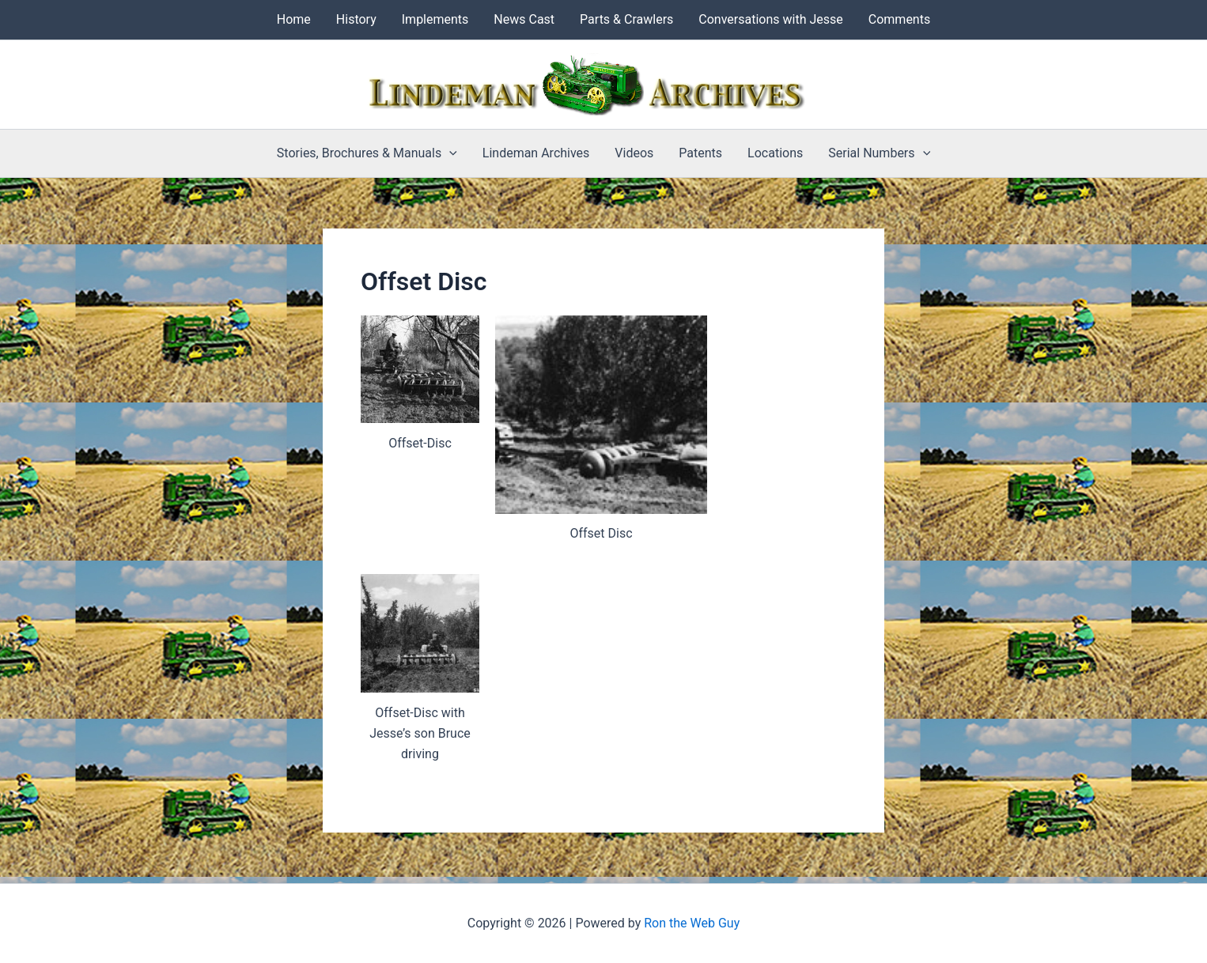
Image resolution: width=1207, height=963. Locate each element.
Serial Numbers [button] (879, 153)
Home (294, 19)
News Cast (524, 19)
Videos (634, 152)
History (356, 19)
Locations (775, 152)
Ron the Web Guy (692, 923)
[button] (449, 153)
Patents (700, 152)
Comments (899, 19)
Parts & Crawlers (626, 19)
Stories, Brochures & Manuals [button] (367, 153)
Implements (435, 19)
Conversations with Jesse (770, 19)
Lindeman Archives (536, 152)
